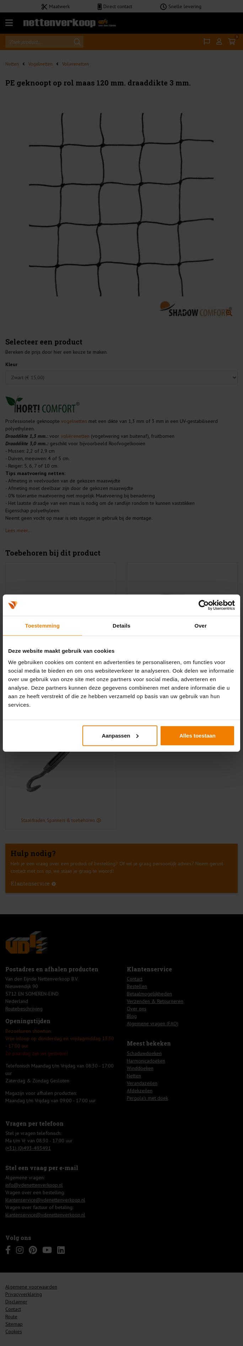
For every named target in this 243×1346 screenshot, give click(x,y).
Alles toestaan (197, 735)
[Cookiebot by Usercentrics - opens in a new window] (204, 605)
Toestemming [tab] (42, 626)
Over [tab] (200, 626)
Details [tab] (121, 626)
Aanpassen (120, 735)
